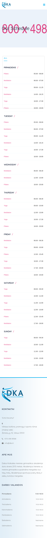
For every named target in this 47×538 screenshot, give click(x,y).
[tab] (4, 49)
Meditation (6, 72)
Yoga (4, 80)
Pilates (5, 65)
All (4, 48)
